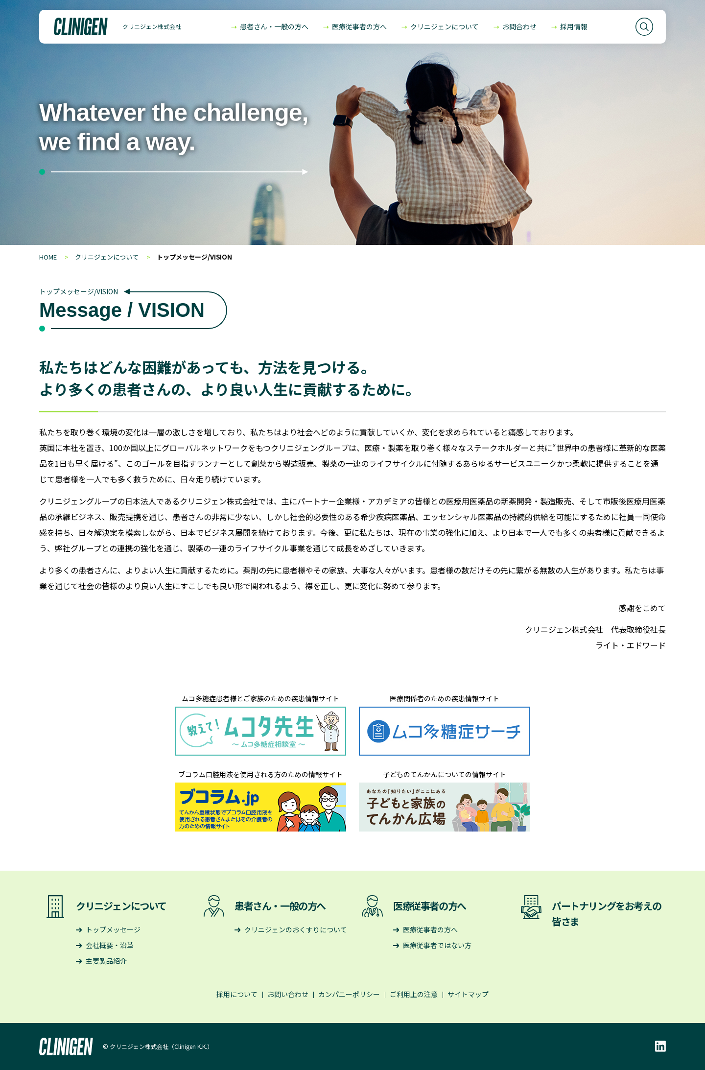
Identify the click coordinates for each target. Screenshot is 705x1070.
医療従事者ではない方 (437, 945)
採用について (237, 994)
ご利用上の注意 (414, 994)
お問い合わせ (287, 994)
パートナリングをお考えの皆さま (606, 913)
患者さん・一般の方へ (274, 26)
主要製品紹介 (106, 961)
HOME (48, 257)
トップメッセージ (113, 929)
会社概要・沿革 (110, 945)
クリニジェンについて (444, 26)
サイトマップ (468, 994)
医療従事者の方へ (359, 26)
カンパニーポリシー (349, 994)
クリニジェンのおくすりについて (295, 929)
